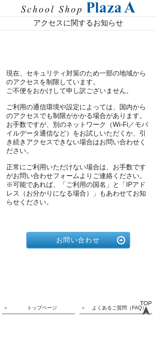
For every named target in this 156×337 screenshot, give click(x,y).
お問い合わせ (78, 240)
